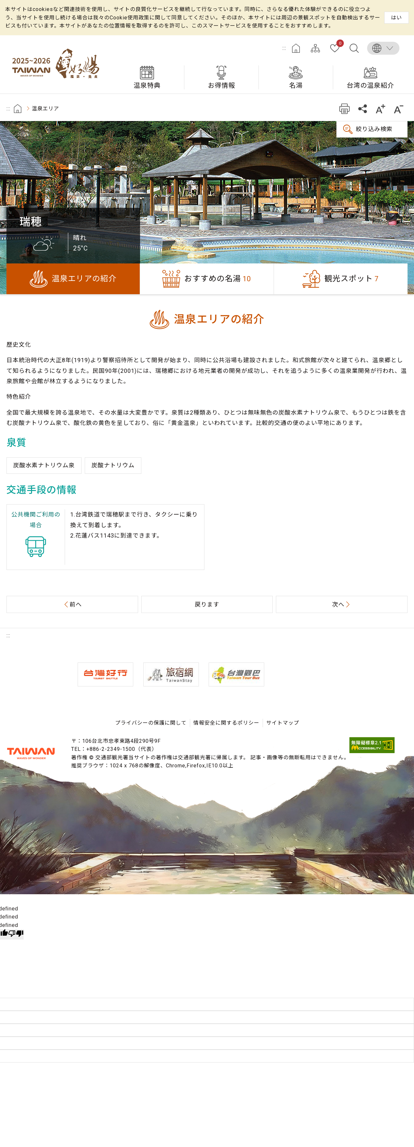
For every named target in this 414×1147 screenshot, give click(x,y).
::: (284, 48)
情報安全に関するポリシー (226, 723)
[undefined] (16, 934)
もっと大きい (380, 108)
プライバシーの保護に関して (151, 723)
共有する (362, 108)
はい (396, 18)
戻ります (207, 604)
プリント (344, 108)
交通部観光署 (30, 753)
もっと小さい (398, 108)
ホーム (295, 48)
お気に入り (338, 44)
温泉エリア (45, 109)
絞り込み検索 (374, 129)
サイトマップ (315, 48)
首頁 (17, 108)
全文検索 (354, 48)
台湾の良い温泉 (58, 64)
